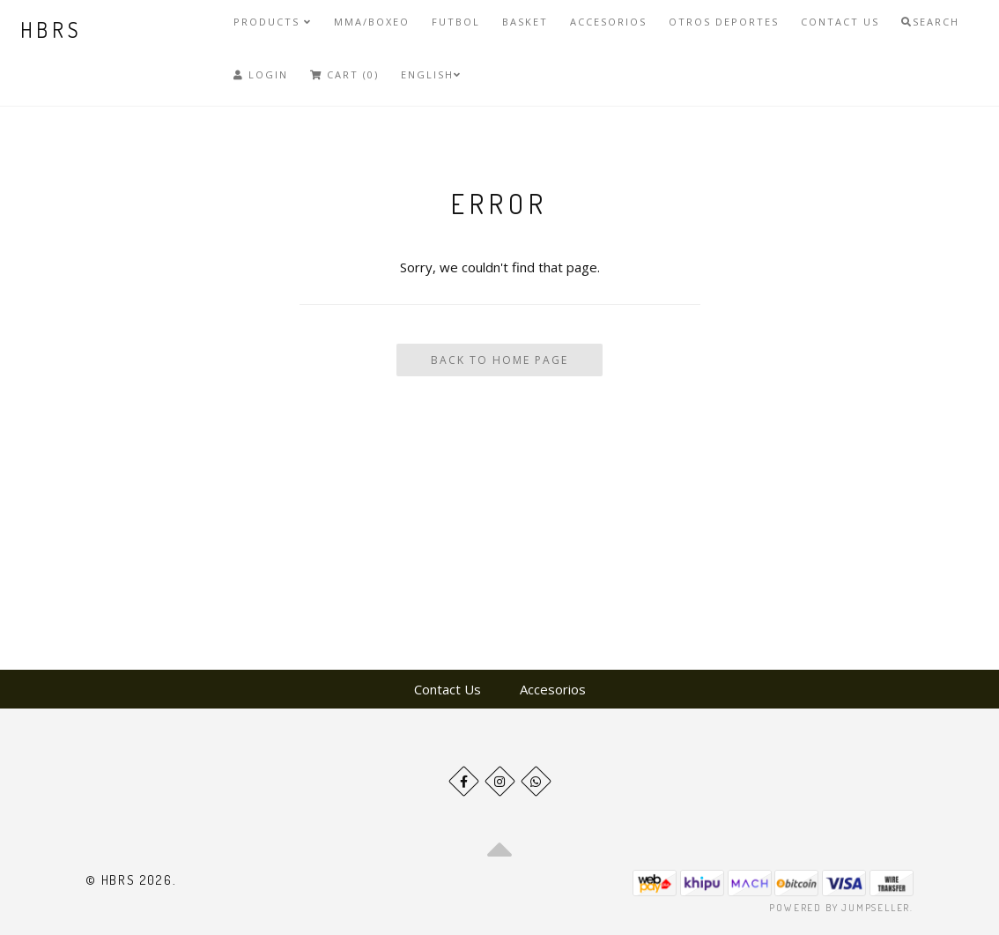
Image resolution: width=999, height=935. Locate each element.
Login (260, 74)
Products (272, 21)
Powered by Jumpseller (839, 908)
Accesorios (608, 21)
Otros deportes (724, 21)
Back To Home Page (499, 359)
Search (930, 21)
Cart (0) (344, 74)
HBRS (51, 29)
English (431, 74)
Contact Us (840, 21)
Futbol (456, 21)
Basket (525, 21)
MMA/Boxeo (372, 21)
